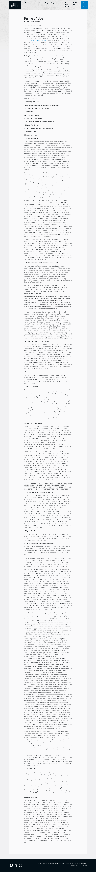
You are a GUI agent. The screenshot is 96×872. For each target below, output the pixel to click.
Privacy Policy (74, 865)
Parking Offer (76, 4)
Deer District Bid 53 (67, 5)
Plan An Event (85, 5)
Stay (52, 3)
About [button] (59, 3)
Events (27, 3)
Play (46, 3)
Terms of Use (83, 865)
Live (34, 3)
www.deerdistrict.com (38, 40)
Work (40, 3)
